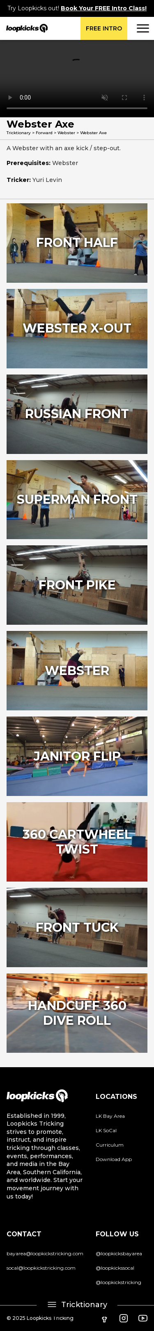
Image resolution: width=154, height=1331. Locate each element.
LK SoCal (106, 1130)
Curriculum (110, 1145)
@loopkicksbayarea (119, 1253)
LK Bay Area (110, 1116)
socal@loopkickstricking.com (41, 1268)
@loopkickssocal (115, 1268)
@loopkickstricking (118, 1282)
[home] (24, 28)
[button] (141, 28)
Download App (114, 1159)
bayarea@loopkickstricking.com (45, 1253)
